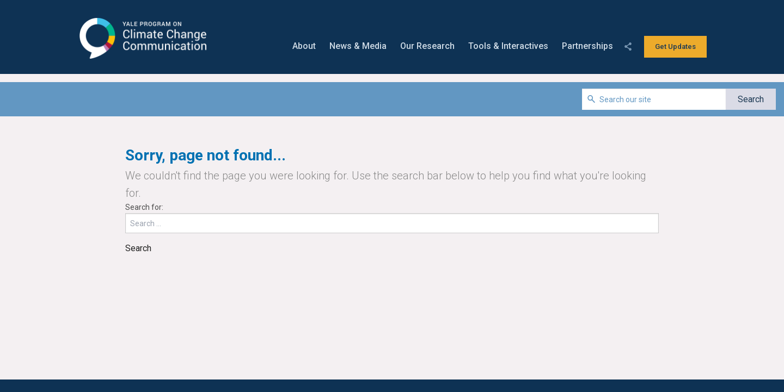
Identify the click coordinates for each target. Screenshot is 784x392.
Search (138, 248)
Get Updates (675, 46)
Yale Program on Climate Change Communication (141, 38)
